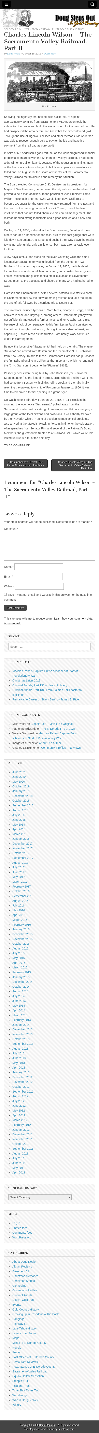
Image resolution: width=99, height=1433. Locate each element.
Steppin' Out (20, 1381)
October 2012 (21, 1086)
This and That (75, 29)
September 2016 (22, 896)
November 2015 (22, 939)
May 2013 (18, 1063)
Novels (16, 1347)
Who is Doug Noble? (25, 1400)
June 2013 (19, 1058)
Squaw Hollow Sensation (28, 1376)
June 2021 (19, 772)
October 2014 (21, 986)
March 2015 (19, 967)
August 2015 (20, 948)
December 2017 (22, 843)
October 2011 (21, 1143)
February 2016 (21, 924)
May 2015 (18, 958)
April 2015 (18, 962)
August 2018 (20, 810)
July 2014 (18, 996)
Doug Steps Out (47, 1425)
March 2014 (19, 1015)
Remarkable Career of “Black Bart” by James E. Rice (45, 699)
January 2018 (21, 838)
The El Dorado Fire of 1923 (58, 728)
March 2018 (19, 834)
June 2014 (19, 1001)
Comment (11, 528)
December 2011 (22, 1134)
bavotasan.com (66, 1429)
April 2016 (18, 915)
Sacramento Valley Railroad (49, 29)
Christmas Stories (23, 1280)
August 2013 (20, 1048)
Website (9, 586)
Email (8, 576)
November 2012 (22, 1081)
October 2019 (21, 786)
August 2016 (20, 900)
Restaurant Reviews (25, 1362)
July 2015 (18, 953)
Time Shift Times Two (25, 1390)
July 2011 (18, 1158)
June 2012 (19, 1105)
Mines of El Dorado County (29, 1342)
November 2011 (22, 1139)
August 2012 (20, 1096)
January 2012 (21, 1129)
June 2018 (19, 819)
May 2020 (18, 781)
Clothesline (19, 1285)
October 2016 (21, 891)
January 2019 (21, 791)
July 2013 (18, 1053)
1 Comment (49, 53)
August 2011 (20, 1153)
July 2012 (18, 1101)
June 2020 (19, 776)
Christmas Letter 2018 (26, 680)
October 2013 (21, 1039)
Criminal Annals (22, 1295)
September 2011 (22, 1148)
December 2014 (22, 981)
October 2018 (21, 800)
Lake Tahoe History (24, 1328)
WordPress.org (21, 1237)
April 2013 (18, 1067)
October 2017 (21, 853)
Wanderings (19, 1395)
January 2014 (21, 1024)
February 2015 (21, 972)
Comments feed (22, 1232)
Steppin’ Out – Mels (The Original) (52, 723)
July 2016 (18, 905)
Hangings (18, 1319)
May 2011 (18, 1167)
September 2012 (22, 1091)
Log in (16, 1223)
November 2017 (22, 848)
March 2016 (19, 919)
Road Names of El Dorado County (33, 1366)
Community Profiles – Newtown (61, 747)
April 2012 (18, 1115)
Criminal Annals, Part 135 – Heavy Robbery (39, 685)
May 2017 (18, 876)
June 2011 (19, 1163)
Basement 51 (20, 1271)
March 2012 (19, 1120)
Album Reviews (22, 1266)
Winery (16, 1404)
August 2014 (20, 991)
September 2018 (22, 805)
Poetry (16, 1352)
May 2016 (18, 910)
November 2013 (22, 1034)
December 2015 (22, 934)
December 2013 (22, 1029)
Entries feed (20, 1228)
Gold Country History (17, 29)
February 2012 (21, 1124)
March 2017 (19, 881)
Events (16, 1304)
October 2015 (21, 943)
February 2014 (21, 1020)
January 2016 (21, 929)
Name (9, 566)
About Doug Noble (24, 1261)
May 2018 (18, 824)
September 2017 (22, 857)
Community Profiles (24, 1290)
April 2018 (18, 829)
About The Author (50, 743)
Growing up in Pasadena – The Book (35, 1314)
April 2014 (18, 1010)
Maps (15, 1338)
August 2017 (20, 862)
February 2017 (21, 886)
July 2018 (18, 814)
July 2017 (18, 867)
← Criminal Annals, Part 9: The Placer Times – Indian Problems (25, 464)
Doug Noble (13, 53)
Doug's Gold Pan (23, 1299)
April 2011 (18, 1172)
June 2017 (19, 872)
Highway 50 (19, 1323)
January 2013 (21, 1072)
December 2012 (22, 1077)
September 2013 (22, 1043)
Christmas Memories (25, 1276)
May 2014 (18, 1005)
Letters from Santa (24, 1333)
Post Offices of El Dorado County (33, 1357)
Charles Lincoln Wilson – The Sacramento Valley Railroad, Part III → (75, 465)
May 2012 (18, 1110)
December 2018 (22, 796)
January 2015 (21, 977)
